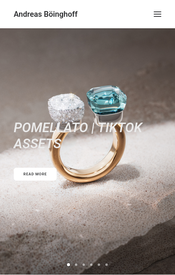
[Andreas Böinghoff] (46, 14)
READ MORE (35, 174)
